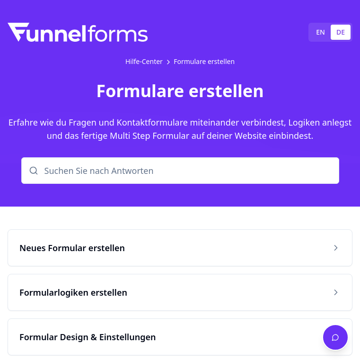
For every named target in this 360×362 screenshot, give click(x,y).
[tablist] (330, 32)
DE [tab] (340, 31)
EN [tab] (320, 31)
